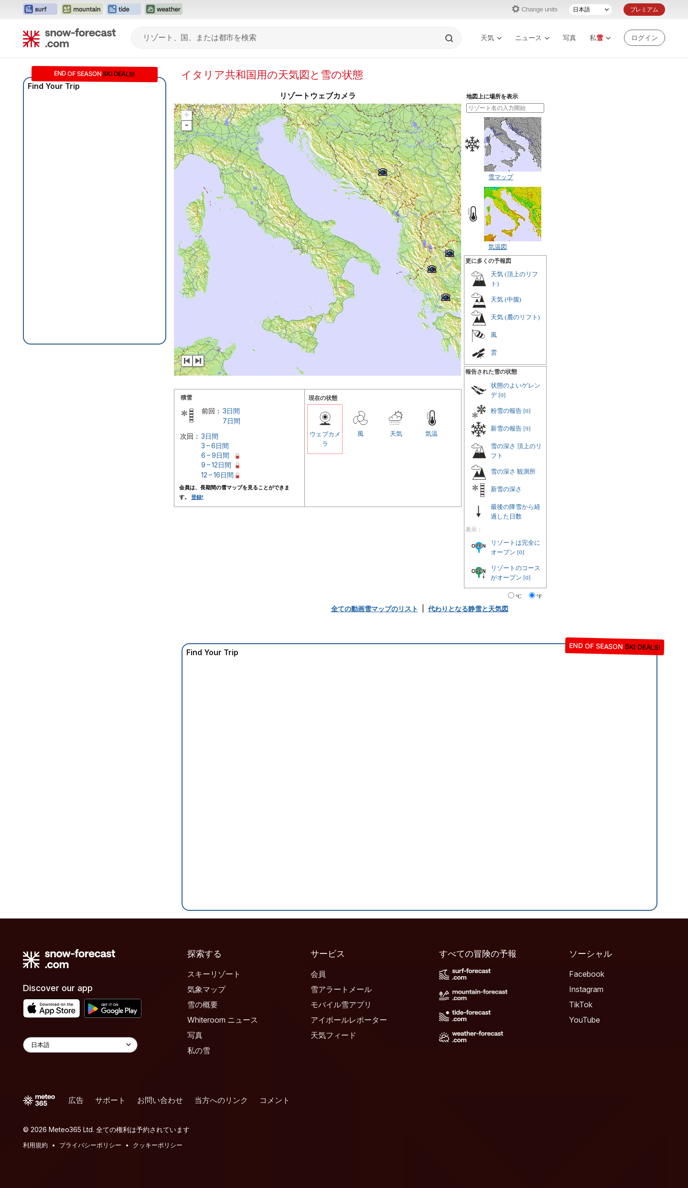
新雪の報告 (506, 428)
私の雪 (198, 1050)
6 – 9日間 (215, 455)
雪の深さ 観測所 (513, 471)
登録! (197, 497)
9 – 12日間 (216, 465)
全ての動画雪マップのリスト (374, 609)
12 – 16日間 (217, 475)
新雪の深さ (506, 489)
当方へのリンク (221, 1100)
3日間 (231, 411)
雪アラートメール (341, 989)
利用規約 (35, 1145)
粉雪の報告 (506, 410)
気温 (431, 433)
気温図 (497, 246)
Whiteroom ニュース (222, 1020)
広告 (76, 1100)
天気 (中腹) (506, 299)
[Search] (450, 38)
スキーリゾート (214, 974)
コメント (274, 1100)
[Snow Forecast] (69, 37)
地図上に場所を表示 (492, 96)
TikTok (580, 1004)
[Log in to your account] (644, 38)
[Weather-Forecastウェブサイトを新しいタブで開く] (164, 9)
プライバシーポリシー (90, 1145)
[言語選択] (590, 9)
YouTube (584, 1020)
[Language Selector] (80, 1045)
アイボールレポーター (349, 1020)
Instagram (586, 989)
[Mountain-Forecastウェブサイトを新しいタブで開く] (82, 9)
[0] (501, 395)
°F (539, 596)
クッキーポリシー (158, 1145)
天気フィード (333, 1035)
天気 (491, 37)
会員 (318, 974)
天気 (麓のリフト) (515, 317)
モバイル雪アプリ (341, 1004)
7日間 (231, 421)
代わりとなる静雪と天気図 (468, 609)
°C (519, 596)
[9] (526, 428)
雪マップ (500, 177)
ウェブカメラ (325, 438)
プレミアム (644, 9)
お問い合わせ (160, 1100)
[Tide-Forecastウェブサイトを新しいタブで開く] (124, 9)
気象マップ (206, 989)
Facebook (586, 974)
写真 (569, 37)
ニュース (532, 37)
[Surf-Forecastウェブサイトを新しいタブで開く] (40, 9)
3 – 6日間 (215, 446)
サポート (110, 1100)
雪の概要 (202, 1004)
